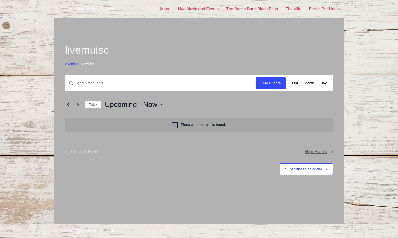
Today (93, 104)
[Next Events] (78, 105)
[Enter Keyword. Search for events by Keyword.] (160, 83)
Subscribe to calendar (303, 169)
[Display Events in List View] (295, 83)
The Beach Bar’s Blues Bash (252, 9)
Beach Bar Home (324, 9)
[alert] (199, 125)
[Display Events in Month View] (309, 83)
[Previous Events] (68, 105)
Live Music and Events (198, 9)
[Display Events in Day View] (323, 83)
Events (70, 64)
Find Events (271, 83)
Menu (165, 9)
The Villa (293, 9)
